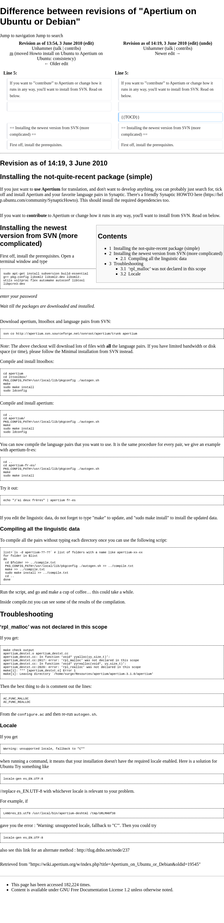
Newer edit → (168, 53)
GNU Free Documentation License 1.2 (95, 915)
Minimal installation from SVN (89, 354)
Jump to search (49, 35)
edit (88, 43)
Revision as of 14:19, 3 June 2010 (155, 43)
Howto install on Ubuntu (51, 53)
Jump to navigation (17, 35)
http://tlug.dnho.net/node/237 (103, 875)
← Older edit (56, 63)
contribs (72, 48)
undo (206, 43)
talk (58, 48)
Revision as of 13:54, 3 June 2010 (50, 43)
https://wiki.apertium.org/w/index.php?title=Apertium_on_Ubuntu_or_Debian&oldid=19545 (115, 890)
